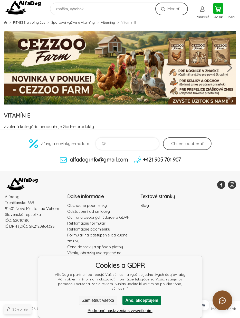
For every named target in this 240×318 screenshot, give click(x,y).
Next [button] (229, 67)
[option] (120, 67)
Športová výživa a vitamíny (73, 22)
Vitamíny (108, 22)
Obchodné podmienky (87, 205)
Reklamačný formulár (86, 223)
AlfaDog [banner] (26, 7)
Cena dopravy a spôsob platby (95, 246)
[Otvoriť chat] (222, 300)
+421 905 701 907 (162, 159)
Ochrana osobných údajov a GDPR (98, 217)
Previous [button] (10, 67)
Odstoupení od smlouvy (88, 211)
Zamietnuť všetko (98, 300)
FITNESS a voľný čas (29, 22)
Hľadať (173, 8)
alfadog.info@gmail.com (99, 159)
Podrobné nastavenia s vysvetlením (120, 310)
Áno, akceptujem (141, 300)
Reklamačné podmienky (88, 229)
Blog (144, 205)
